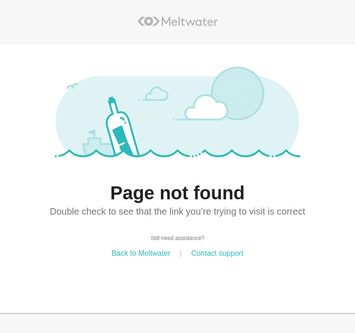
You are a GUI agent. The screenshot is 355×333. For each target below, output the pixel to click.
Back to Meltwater (140, 253)
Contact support (217, 253)
